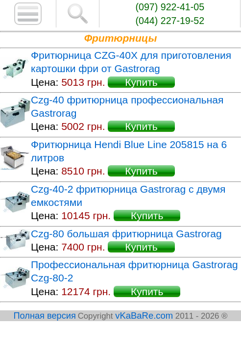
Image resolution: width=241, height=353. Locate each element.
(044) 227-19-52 (170, 20)
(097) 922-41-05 (170, 6)
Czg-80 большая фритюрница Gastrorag (126, 233)
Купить (141, 82)
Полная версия (45, 316)
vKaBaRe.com (144, 315)
